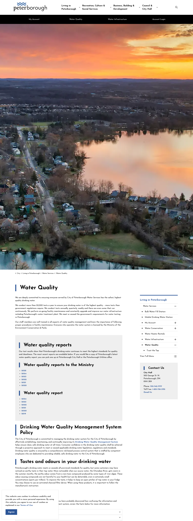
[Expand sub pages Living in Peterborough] (79, 7)
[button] (156, 356)
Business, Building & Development (123, 7)
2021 (23, 383)
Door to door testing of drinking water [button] (35, 512)
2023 (23, 377)
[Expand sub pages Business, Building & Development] (139, 7)
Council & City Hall (147, 7)
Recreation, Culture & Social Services (93, 7)
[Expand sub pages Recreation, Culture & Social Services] (111, 7)
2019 (23, 414)
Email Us (148, 392)
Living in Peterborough (68, 7)
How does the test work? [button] (29, 517)
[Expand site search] (176, 7)
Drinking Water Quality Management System (96, 442)
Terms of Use (26, 505)
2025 (23, 371)
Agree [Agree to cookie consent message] (11, 512)
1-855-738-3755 (158, 389)
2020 (24, 385)
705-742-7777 (156, 386)
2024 (23, 374)
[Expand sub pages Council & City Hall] (157, 7)
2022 (23, 380)
